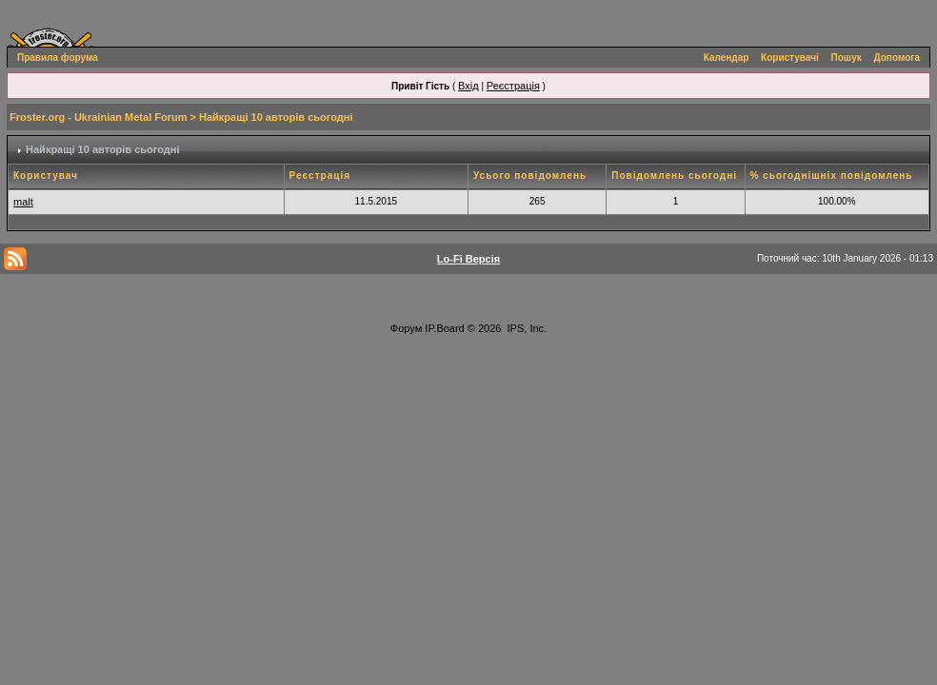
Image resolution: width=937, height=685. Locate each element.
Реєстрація (513, 85)
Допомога (897, 57)
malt (23, 201)
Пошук (846, 57)
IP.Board (444, 328)
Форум (406, 328)
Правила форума (57, 57)
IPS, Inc (526, 328)
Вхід (468, 85)
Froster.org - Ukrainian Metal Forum (98, 117)
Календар (726, 57)
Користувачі (790, 57)
